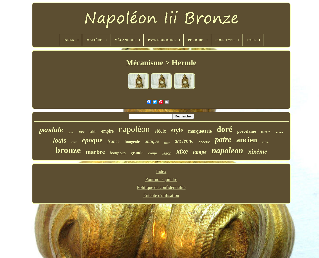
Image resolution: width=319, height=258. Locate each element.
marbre (95, 152)
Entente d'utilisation (161, 195)
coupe (153, 153)
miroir (265, 132)
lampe (200, 152)
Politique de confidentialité (161, 187)
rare (74, 142)
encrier (279, 132)
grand (71, 132)
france (114, 141)
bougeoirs (118, 153)
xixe (182, 151)
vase (81, 132)
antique (152, 141)
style (177, 130)
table (92, 132)
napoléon (134, 129)
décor (167, 142)
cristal (265, 142)
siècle (160, 131)
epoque (204, 142)
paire (223, 139)
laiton (166, 153)
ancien (246, 140)
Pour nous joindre (161, 179)
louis (60, 140)
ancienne (183, 141)
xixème (257, 151)
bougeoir (132, 142)
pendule (51, 130)
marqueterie (200, 131)
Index (161, 171)
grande (137, 152)
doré (224, 129)
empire (107, 131)
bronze (68, 150)
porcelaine (246, 131)
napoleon (227, 150)
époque (92, 140)
